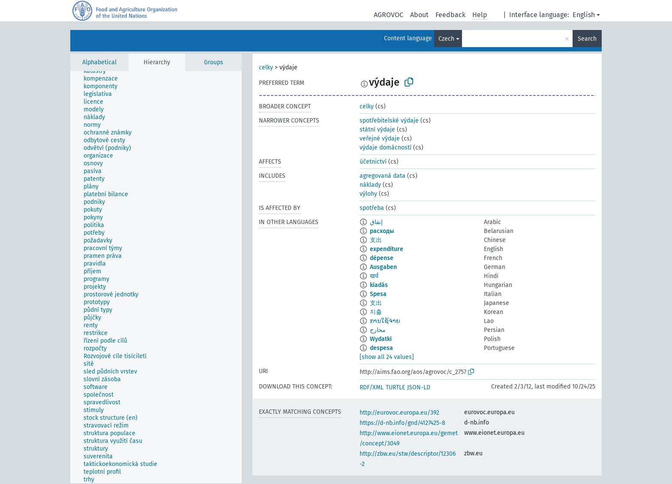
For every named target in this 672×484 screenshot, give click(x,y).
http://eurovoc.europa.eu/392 (399, 412)
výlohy (368, 193)
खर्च (374, 276)
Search (587, 38)
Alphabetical (99, 62)
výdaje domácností (385, 147)
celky (266, 67)
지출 (376, 312)
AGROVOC (388, 15)
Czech (446, 38)
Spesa (378, 294)
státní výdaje (377, 129)
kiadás (379, 285)
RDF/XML (372, 387)
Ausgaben (383, 267)
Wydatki (381, 339)
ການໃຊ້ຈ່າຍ (385, 321)
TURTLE (395, 387)
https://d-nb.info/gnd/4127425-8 (402, 423)
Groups (213, 62)
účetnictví (373, 161)
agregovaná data (382, 175)
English (584, 15)
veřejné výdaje (380, 138)
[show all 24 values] (387, 357)
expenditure (386, 249)
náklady (370, 184)
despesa (381, 348)
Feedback (450, 15)
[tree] (156, 277)
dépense (381, 258)
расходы (382, 231)
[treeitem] (98, 71)
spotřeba (372, 208)
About (419, 15)
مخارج (378, 330)
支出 (376, 240)
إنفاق (376, 222)
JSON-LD (418, 387)
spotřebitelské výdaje (389, 120)
